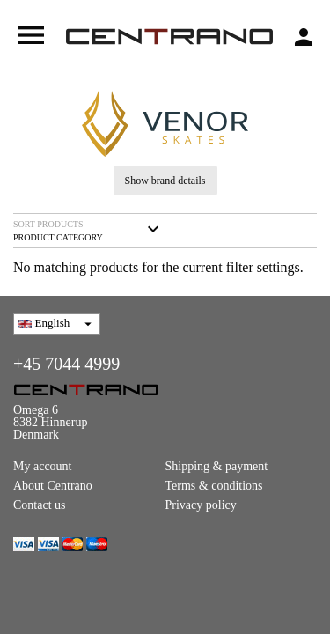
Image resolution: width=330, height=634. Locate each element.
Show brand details (165, 180)
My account (42, 466)
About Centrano (52, 485)
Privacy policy (201, 505)
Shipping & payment (216, 466)
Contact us (39, 505)
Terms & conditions (214, 485)
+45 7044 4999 (66, 363)
